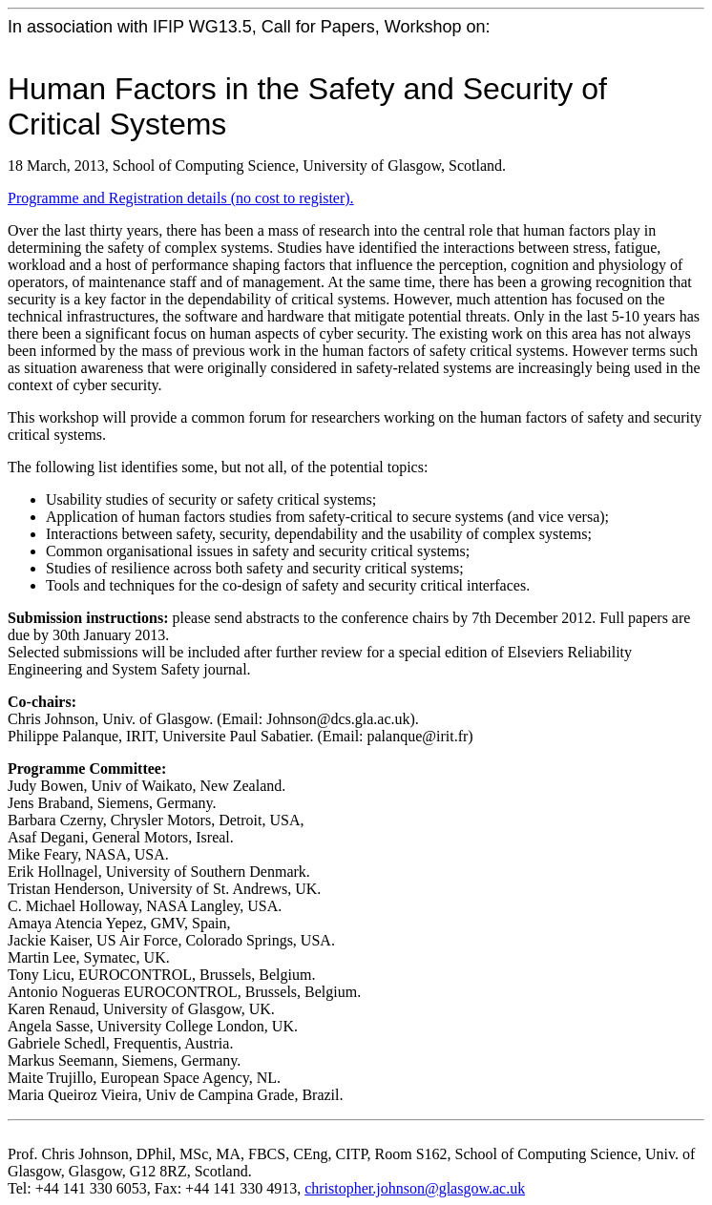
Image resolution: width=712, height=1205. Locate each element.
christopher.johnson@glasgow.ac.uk (414, 1188)
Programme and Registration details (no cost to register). (181, 198)
